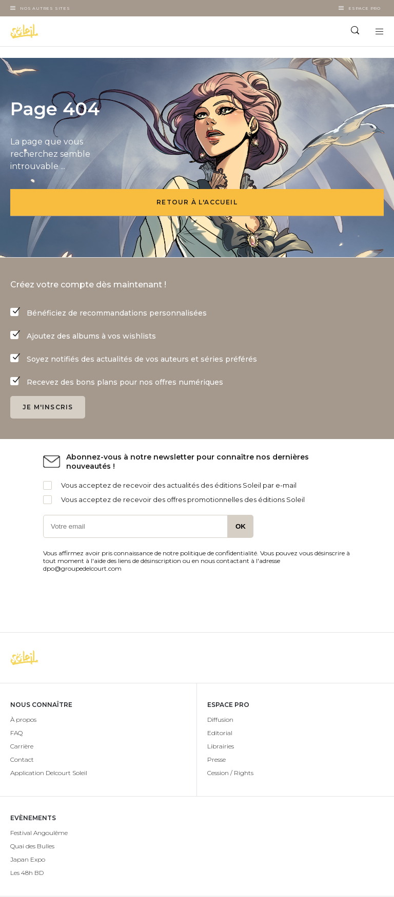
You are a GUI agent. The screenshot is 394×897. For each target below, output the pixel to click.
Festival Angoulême (39, 833)
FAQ (16, 733)
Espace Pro (364, 8)
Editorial (219, 733)
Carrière (21, 746)
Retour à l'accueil (197, 202)
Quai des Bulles (32, 846)
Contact (22, 759)
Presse (216, 759)
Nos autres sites (45, 8)
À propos (23, 719)
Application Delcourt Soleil (48, 773)
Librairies (220, 746)
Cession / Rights (230, 773)
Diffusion (220, 719)
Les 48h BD (27, 873)
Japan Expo (27, 859)
